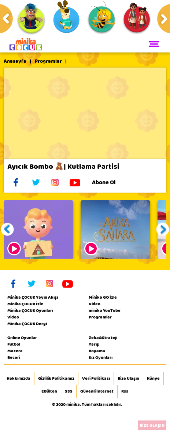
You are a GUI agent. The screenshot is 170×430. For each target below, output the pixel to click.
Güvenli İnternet (97, 391)
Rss (124, 391)
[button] (7, 229)
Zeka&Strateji (103, 337)
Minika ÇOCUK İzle (25, 303)
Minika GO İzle (103, 297)
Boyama (97, 350)
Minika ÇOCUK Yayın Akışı (32, 297)
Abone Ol (109, 182)
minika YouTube (105, 310)
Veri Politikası (96, 379)
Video (13, 317)
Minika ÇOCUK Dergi (27, 323)
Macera (15, 350)
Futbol (13, 344)
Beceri (13, 357)
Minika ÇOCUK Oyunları (30, 310)
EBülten (49, 391)
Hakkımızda (18, 379)
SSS (69, 391)
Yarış (94, 344)
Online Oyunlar (22, 337)
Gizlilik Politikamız (56, 379)
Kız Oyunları (100, 357)
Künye (153, 379)
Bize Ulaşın (128, 379)
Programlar (48, 61)
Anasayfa (15, 61)
